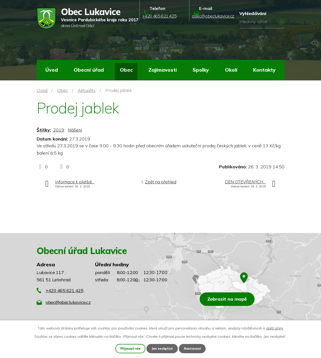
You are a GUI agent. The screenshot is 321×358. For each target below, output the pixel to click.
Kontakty (264, 70)
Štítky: (44, 130)
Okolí (231, 70)
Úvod (51, 70)
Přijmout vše (129, 348)
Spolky (201, 70)
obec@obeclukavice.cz (68, 302)
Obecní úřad (89, 70)
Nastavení (193, 348)
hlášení (75, 130)
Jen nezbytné (162, 348)
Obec (126, 70)
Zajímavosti (162, 70)
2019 (58, 130)
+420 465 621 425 (64, 290)
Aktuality (87, 90)
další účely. (275, 327)
